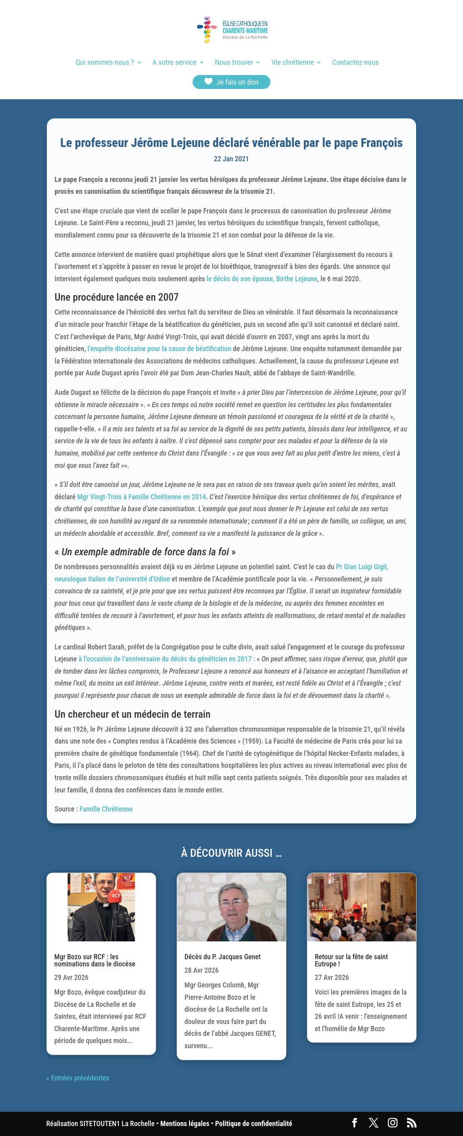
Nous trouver (234, 63)
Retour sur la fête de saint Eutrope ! (351, 960)
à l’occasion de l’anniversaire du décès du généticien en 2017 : (168, 659)
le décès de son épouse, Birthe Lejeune (261, 278)
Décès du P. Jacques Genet (223, 956)
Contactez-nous (355, 63)
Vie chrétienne (292, 63)
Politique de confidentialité (253, 1123)
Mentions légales (184, 1123)
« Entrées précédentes (77, 1078)
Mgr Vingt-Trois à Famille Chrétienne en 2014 (141, 497)
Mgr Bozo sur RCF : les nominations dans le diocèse (94, 960)
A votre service (174, 63)
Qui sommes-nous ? (104, 63)
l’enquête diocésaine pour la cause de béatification (158, 348)
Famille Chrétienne (106, 809)
